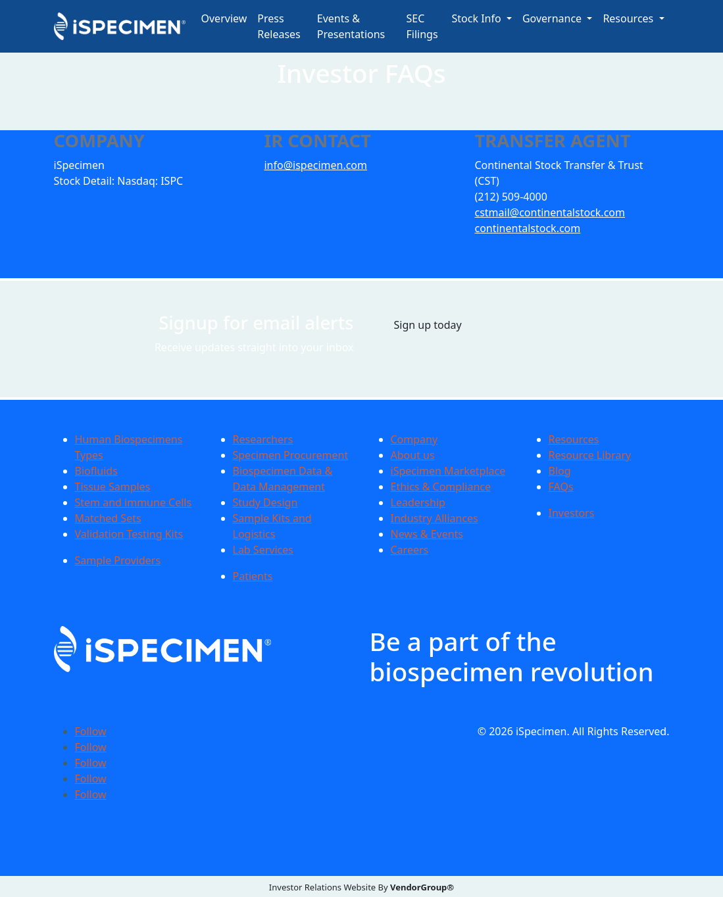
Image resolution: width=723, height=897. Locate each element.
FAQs (561, 486)
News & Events (427, 534)
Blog (560, 471)
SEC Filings (422, 26)
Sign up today (428, 325)
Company (414, 439)
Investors (572, 513)
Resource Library (590, 455)
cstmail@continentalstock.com (549, 212)
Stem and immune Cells (133, 502)
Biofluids (96, 471)
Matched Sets (108, 518)
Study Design (265, 502)
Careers (410, 550)
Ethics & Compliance (441, 486)
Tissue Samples (113, 486)
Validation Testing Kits (129, 534)
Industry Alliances (434, 518)
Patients (253, 576)
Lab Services (263, 550)
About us (413, 455)
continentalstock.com (527, 228)
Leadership (418, 502)
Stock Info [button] (478, 18)
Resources (574, 439)
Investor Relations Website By (361, 887)
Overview (224, 18)
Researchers (263, 439)
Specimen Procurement (291, 455)
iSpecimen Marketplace (448, 471)
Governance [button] (553, 18)
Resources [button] (629, 18)
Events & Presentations (351, 26)
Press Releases (278, 26)
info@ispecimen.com (315, 165)
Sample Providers (118, 560)
